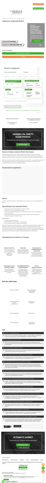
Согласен (6, 479)
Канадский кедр (29, 85)
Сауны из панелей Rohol (20, 18)
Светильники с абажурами (29, 93)
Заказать (23, 56)
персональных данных (29, 477)
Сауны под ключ (12, 18)
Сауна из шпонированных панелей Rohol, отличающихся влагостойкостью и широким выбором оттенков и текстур (36, 29)
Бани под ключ (5, 459)
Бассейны (22, 459)
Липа (27, 83)
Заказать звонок (23, 467)
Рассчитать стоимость (38, 4)
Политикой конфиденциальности (34, 110)
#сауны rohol (17, 426)
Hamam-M (3, 18)
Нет (11, 84)
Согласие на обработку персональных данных (15, 110)
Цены (42, 459)
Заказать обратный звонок (38, 8)
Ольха (37, 83)
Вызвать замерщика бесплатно (23, 53)
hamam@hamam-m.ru (17, 12)
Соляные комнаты (34, 459)
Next (45, 182)
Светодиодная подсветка (29, 96)
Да (7, 84)
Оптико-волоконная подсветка (38, 93)
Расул (27, 459)
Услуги (7, 18)
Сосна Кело (38, 85)
